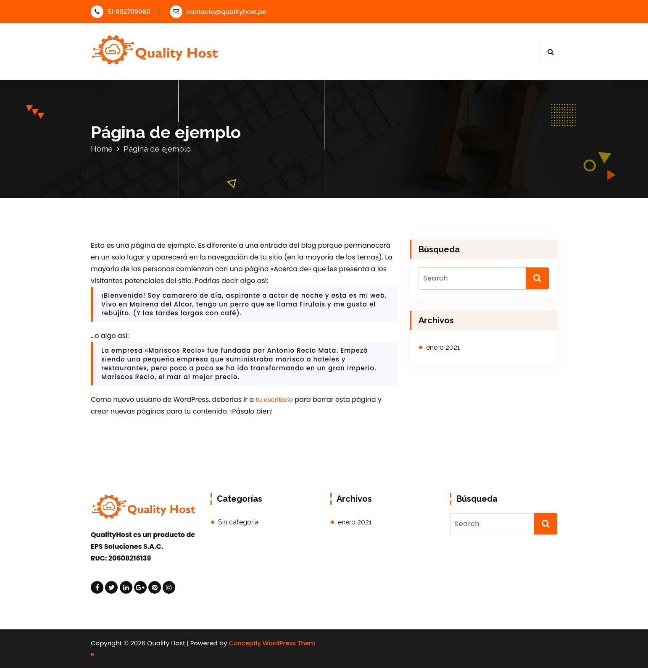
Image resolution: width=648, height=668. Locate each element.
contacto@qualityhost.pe (218, 11)
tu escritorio (274, 399)
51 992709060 (120, 11)
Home (102, 148)
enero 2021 (443, 347)
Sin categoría (238, 522)
